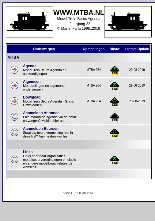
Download (31, 97)
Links (27, 152)
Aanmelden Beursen (41, 128)
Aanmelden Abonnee (41, 113)
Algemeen (31, 81)
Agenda (29, 66)
